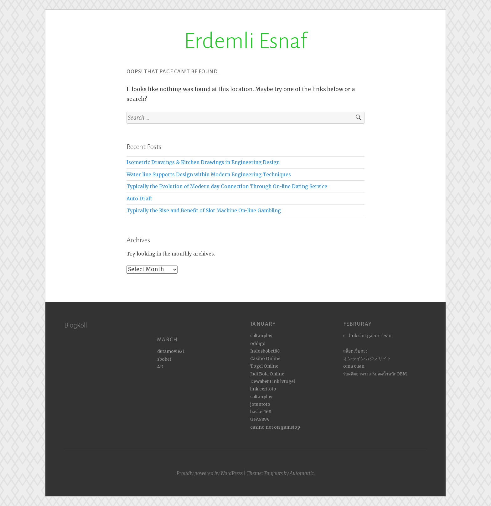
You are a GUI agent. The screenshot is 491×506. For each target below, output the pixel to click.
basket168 (260, 412)
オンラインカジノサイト (367, 358)
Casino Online (265, 358)
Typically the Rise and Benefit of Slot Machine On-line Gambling (204, 211)
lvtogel (287, 381)
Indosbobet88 (265, 351)
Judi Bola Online (267, 374)
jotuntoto (260, 404)
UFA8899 (260, 419)
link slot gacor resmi (371, 335)
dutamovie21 (171, 351)
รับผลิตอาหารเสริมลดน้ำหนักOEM (375, 374)
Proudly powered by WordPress (210, 473)
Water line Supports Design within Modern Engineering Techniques (209, 175)
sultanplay (261, 335)
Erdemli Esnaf (245, 41)
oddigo (258, 343)
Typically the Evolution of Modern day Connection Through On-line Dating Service (227, 186)
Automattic (302, 473)
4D (160, 366)
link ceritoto (263, 389)
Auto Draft (139, 199)
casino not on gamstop (275, 427)
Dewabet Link (264, 381)
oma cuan (353, 366)
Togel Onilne (264, 366)
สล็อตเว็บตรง (355, 351)
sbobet (164, 359)
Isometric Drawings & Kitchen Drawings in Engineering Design (203, 162)
